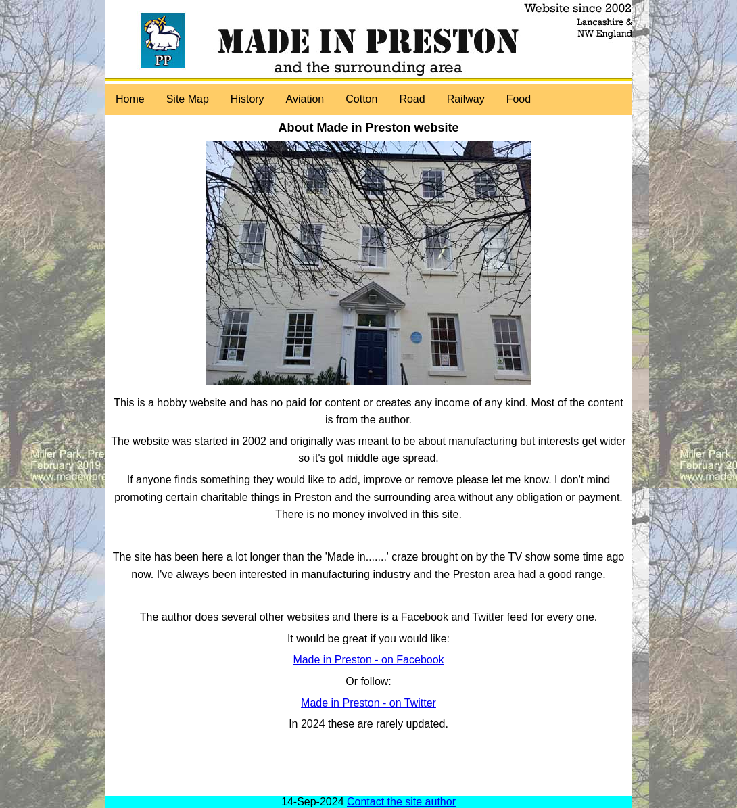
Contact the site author (401, 801)
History (247, 99)
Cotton (361, 99)
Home (130, 99)
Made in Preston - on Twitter (368, 703)
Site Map (187, 99)
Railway (466, 99)
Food (518, 99)
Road (412, 99)
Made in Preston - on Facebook (368, 659)
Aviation (305, 99)
